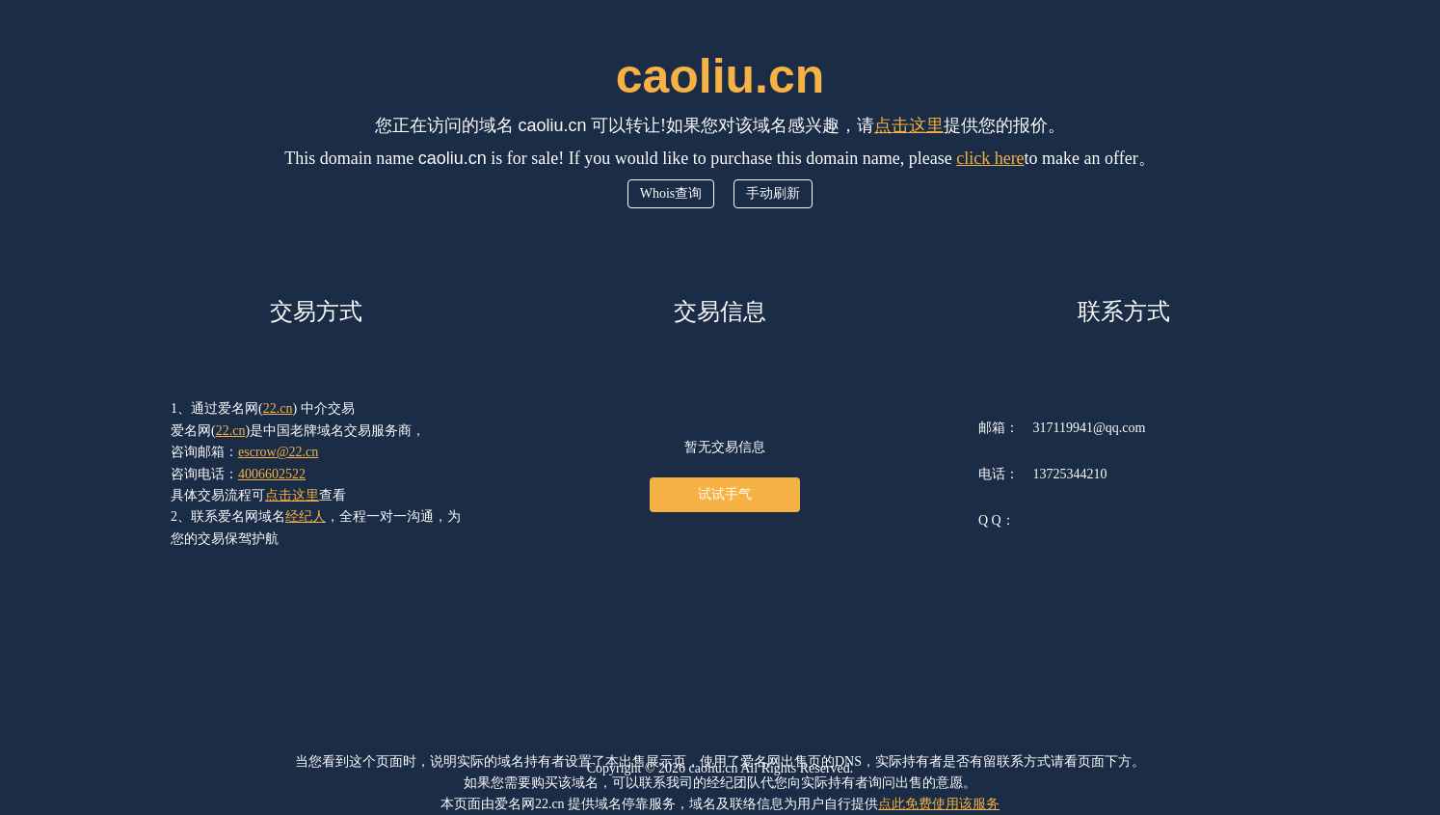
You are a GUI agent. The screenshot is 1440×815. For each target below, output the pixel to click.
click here (990, 158)
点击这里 (909, 125)
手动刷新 (773, 193)
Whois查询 (671, 193)
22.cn (278, 408)
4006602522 (272, 474)
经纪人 (305, 516)
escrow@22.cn (278, 452)
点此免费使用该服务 (939, 804)
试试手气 (725, 494)
